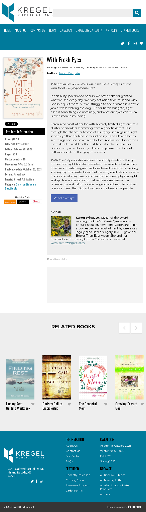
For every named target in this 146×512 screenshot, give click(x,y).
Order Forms (74, 490)
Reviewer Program (78, 485)
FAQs (69, 461)
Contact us (37, 30)
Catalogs (66, 30)
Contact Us (73, 450)
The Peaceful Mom (88, 405)
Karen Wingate (69, 73)
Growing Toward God (126, 405)
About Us (72, 445)
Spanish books (130, 30)
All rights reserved (26, 507)
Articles (111, 30)
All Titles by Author (112, 480)
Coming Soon (75, 480)
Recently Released (78, 475)
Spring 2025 (107, 461)
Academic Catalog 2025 (115, 445)
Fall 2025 (105, 456)
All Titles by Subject (112, 475)
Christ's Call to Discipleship (52, 405)
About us (20, 30)
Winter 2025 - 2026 (112, 450)
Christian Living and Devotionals (20, 186)
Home (7, 30)
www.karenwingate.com (68, 243)
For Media (72, 456)
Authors (105, 494)
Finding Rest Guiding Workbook (18, 405)
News (52, 30)
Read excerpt (64, 198)
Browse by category (89, 30)
